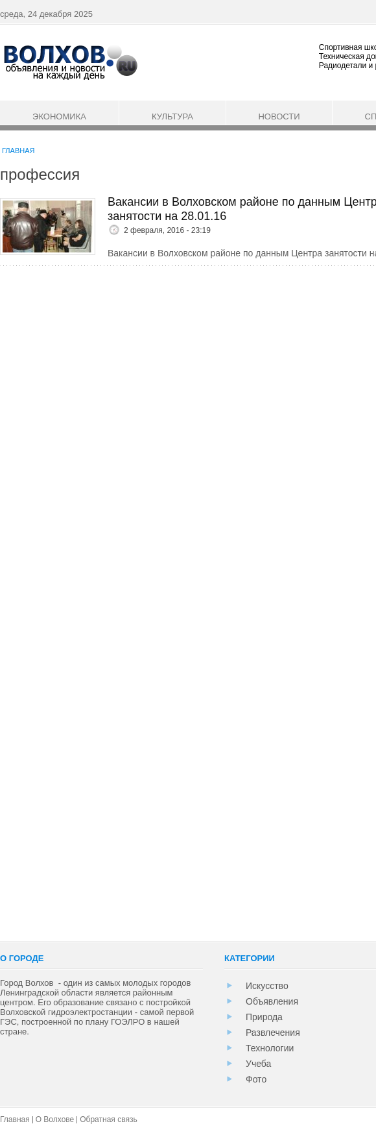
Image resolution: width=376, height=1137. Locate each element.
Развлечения (273, 1032)
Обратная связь (108, 1119)
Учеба (258, 1063)
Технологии (270, 1048)
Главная (18, 150)
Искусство (267, 986)
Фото (256, 1079)
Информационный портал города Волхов (69, 61)
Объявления (272, 1001)
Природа (264, 1017)
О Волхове (55, 1119)
